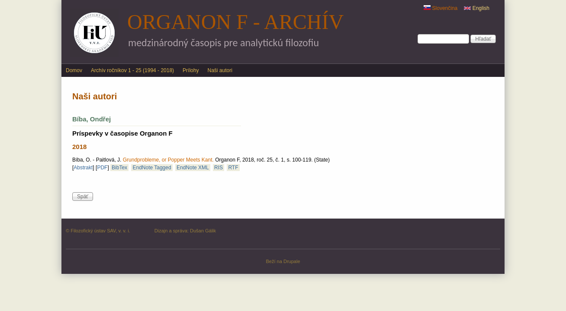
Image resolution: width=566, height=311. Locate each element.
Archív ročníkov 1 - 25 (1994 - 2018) (132, 70)
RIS (218, 168)
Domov (74, 70)
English (476, 8)
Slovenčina (440, 8)
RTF (233, 168)
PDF (102, 168)
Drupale (291, 261)
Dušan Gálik (203, 230)
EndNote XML (193, 168)
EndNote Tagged (151, 168)
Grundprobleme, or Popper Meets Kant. (168, 160)
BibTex (119, 168)
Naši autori (219, 70)
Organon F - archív (235, 21)
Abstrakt (83, 168)
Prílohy (191, 70)
